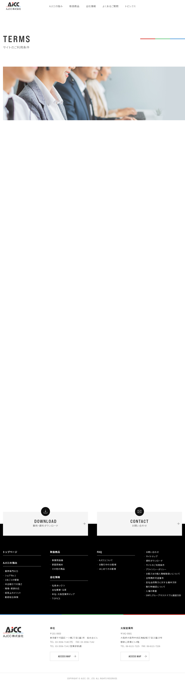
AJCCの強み (56, 6)
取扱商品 (74, 6)
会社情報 (91, 6)
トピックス (130, 6)
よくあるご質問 (110, 6)
